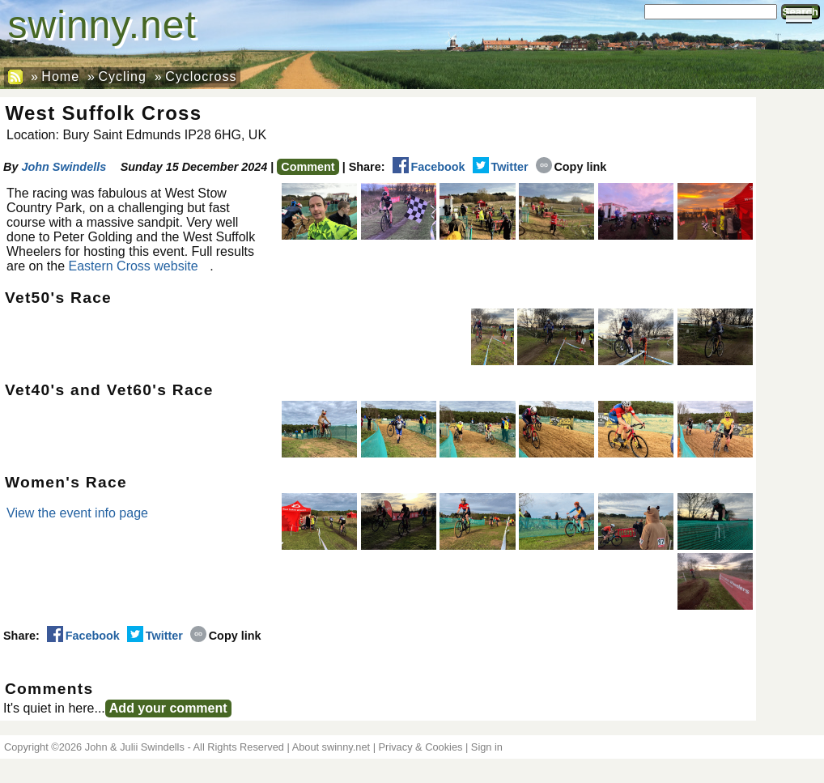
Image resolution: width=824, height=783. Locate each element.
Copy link (571, 166)
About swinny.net (331, 747)
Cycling (122, 76)
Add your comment (168, 708)
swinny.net (102, 24)
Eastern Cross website (133, 266)
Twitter (501, 166)
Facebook (429, 166)
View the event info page (77, 513)
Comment (307, 166)
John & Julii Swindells (135, 747)
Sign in (487, 747)
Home (60, 76)
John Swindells (63, 166)
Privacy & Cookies (421, 747)
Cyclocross (200, 76)
